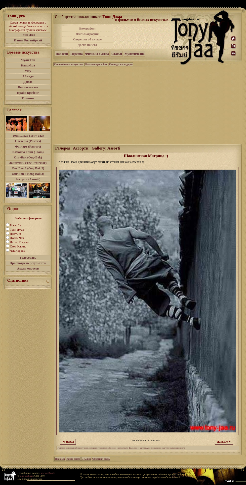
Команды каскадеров (121, 64)
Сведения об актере (87, 39)
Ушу (28, 71)
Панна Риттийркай (28, 40)
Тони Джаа (17, 229)
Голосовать (28, 257)
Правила (60, 458)
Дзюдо (28, 82)
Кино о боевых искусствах (68, 64)
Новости (62, 54)
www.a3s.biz (48, 472)
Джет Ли (15, 234)
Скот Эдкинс (18, 246)
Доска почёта (87, 45)
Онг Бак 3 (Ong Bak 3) (28, 174)
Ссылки (86, 458)
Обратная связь (101, 458)
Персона (76, 54)
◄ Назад (68, 441)
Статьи (116, 54)
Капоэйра (28, 65)
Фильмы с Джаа (97, 54)
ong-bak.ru (26, 475)
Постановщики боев (96, 64)
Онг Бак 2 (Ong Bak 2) (28, 168)
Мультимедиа (134, 54)
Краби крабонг (28, 92)
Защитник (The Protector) (28, 163)
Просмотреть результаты (28, 263)
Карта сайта (73, 458)
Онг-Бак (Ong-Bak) (28, 157)
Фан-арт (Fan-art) (28, 146)
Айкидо (28, 76)
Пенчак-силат (28, 87)
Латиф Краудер (19, 242)
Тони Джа (28, 35)
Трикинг (28, 98)
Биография (87, 28)
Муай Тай (28, 60)
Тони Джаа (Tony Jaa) (28, 135)
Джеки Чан (17, 238)
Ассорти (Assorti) (28, 179)
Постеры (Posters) (28, 141)
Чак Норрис (17, 250)
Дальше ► (224, 441)
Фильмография (87, 34)
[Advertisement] (142, 37)
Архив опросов (28, 268)
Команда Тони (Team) (27, 152)
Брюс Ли (15, 225)
